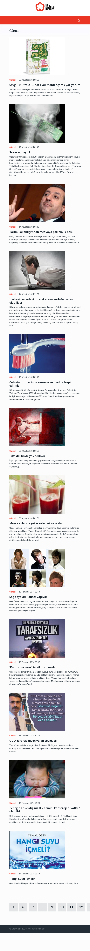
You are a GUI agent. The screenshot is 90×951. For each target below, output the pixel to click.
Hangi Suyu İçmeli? (22, 878)
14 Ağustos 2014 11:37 (29, 294)
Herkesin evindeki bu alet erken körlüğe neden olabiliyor (41, 301)
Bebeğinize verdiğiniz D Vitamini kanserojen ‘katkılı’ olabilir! (44, 809)
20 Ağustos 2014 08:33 (29, 80)
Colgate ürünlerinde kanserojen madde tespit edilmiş (40, 384)
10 (62, 907)
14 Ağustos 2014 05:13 (29, 227)
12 (81, 907)
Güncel (12, 80)
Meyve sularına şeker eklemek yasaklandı (37, 523)
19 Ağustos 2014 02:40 (29, 147)
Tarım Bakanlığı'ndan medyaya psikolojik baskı (41, 232)
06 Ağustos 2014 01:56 (29, 518)
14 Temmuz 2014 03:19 (29, 874)
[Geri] (13, 907)
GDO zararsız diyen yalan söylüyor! (33, 740)
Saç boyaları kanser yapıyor (28, 597)
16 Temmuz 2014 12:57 (29, 736)
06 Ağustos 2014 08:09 (29, 451)
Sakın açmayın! (19, 152)
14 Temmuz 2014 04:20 (29, 803)
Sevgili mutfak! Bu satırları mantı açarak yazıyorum (44, 85)
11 (71, 907)
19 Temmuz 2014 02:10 (29, 592)
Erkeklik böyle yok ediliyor (27, 456)
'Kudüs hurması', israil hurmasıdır (32, 667)
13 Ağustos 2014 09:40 (29, 377)
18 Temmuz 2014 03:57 (29, 662)
